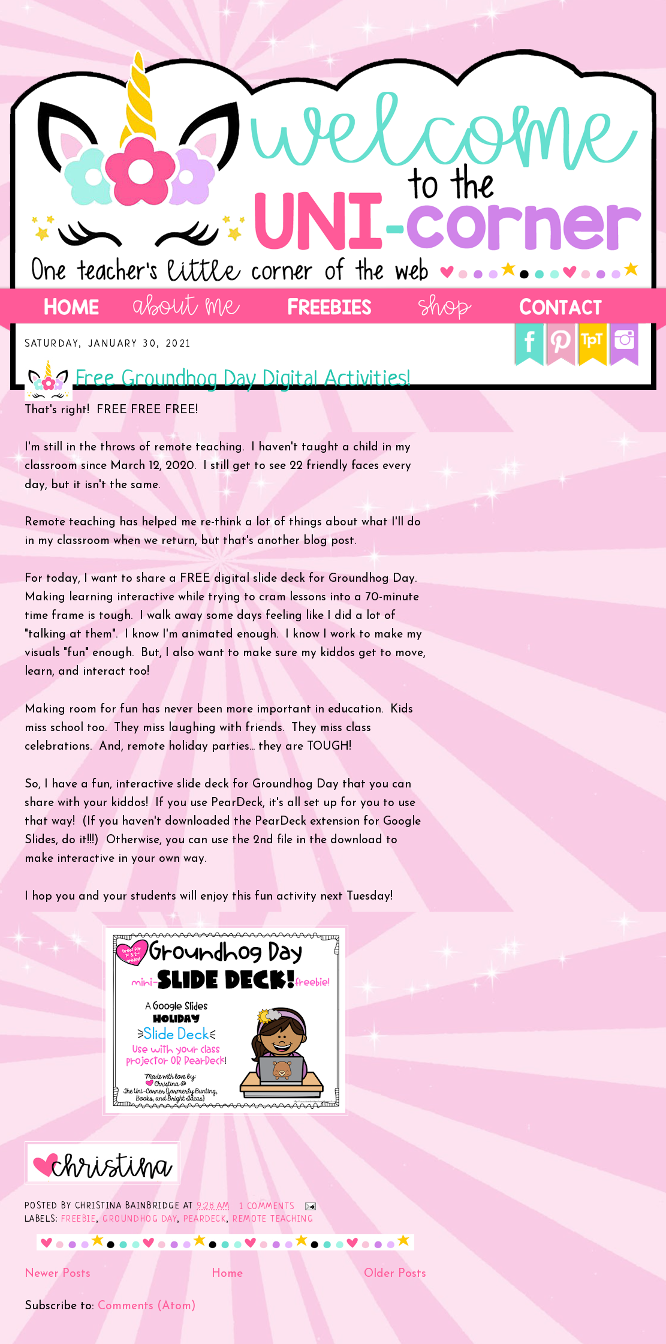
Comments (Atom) (147, 1306)
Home (227, 1274)
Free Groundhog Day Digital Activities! (243, 380)
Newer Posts (58, 1274)
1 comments (267, 1206)
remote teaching (273, 1219)
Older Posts (395, 1274)
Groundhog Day (140, 1219)
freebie (79, 1219)
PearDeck (204, 1219)
